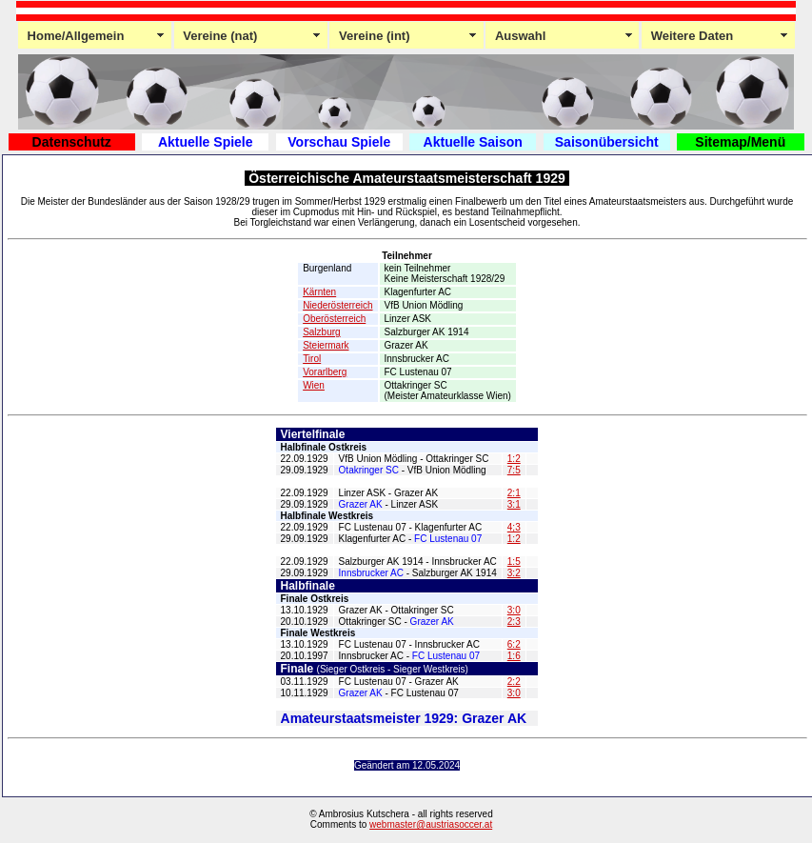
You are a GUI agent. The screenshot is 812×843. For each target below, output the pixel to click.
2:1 (514, 493)
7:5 (514, 470)
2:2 (514, 681)
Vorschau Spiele (338, 142)
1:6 (514, 656)
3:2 (514, 573)
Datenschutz (71, 142)
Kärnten (319, 292)
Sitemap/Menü (740, 142)
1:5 (514, 561)
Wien (314, 385)
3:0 (514, 610)
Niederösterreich (337, 305)
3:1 (514, 504)
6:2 (514, 644)
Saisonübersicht (607, 142)
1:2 (514, 458)
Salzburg (321, 332)
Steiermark (325, 345)
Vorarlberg (325, 372)
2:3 (514, 621)
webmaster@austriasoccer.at (430, 824)
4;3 (514, 527)
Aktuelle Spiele (205, 142)
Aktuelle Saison (473, 142)
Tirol (312, 358)
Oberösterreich (334, 318)
